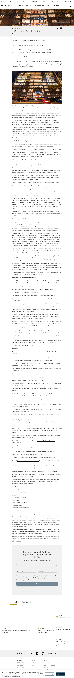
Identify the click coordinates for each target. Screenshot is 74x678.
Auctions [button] (20, 6)
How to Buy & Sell (55, 1)
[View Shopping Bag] (70, 5)
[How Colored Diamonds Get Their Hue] (64, 611)
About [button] (24, 1)
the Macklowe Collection (51, 352)
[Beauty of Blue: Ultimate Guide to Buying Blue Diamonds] (19, 617)
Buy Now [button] (28, 6)
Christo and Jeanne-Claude (28, 357)
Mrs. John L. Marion (31, 360)
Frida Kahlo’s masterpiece (40, 388)
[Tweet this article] (57, 28)
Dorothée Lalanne (38, 335)
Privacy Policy (34, 658)
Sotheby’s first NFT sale (18, 435)
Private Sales (39, 6)
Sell (48, 6)
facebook (37, 646)
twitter (31, 646)
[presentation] (25, 589)
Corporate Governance (37, 661)
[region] (37, 674)
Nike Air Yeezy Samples (52, 383)
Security (46, 655)
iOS (13, 540)
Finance (56, 6)
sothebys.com (38, 538)
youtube (49, 646)
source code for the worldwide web (46, 440)
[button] (38, 602)
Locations (20, 658)
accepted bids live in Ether (24, 468)
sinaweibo (56, 646)
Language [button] (67, 1)
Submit (37, 583)
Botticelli (51, 377)
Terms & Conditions (49, 658)
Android (18, 540)
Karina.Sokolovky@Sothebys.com (20, 492)
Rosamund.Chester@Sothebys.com (20, 507)
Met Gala (52, 457)
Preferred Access (13, 1)
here (17, 57)
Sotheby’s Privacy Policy (40, 576)
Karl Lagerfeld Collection (29, 368)
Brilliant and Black (49, 451)
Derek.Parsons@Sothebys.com (19, 502)
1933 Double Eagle (29, 380)
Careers (33, 663)
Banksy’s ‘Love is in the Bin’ (19, 394)
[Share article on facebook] (61, 28)
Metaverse (25, 448)
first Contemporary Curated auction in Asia (28, 460)
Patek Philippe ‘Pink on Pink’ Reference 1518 (24, 420)
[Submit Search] (63, 6)
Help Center (20, 655)
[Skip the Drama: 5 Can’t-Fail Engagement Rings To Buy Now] (64, 623)
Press (32, 655)
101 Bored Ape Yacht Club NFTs (20, 404)
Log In (3, 1)
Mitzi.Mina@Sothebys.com (19, 497)
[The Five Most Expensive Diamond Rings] (46, 617)
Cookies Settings (49, 674)
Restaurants (34, 1)
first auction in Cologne (23, 454)
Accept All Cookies (60, 674)
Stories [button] (44, 1)
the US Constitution (48, 399)
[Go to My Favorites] (66, 5)
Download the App (22, 661)
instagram (43, 646)
